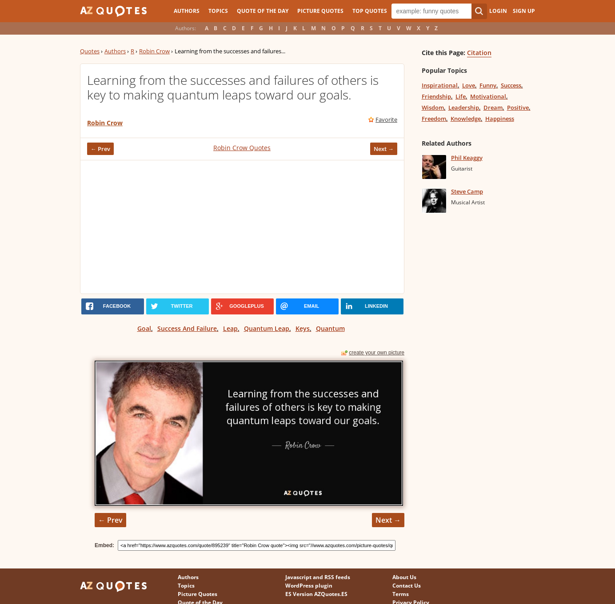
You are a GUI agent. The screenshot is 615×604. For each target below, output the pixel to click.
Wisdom (433, 107)
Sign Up (524, 11)
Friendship (436, 96)
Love (468, 85)
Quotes (90, 51)
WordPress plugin (308, 585)
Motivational (488, 96)
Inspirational (440, 85)
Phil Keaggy (467, 158)
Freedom (434, 119)
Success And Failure (187, 328)
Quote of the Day (262, 11)
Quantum (330, 328)
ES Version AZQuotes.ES (316, 594)
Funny (487, 85)
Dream (493, 107)
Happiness (499, 119)
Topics (218, 11)
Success (511, 85)
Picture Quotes (320, 11)
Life (460, 96)
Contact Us (406, 585)
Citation (479, 52)
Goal (144, 328)
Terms (400, 594)
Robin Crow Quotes (242, 147)
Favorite (386, 119)
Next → (384, 149)
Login (498, 11)
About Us (404, 577)
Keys (303, 328)
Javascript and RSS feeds (317, 577)
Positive (518, 107)
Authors (187, 11)
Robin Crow (154, 51)
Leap (230, 328)
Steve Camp (467, 191)
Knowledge (466, 119)
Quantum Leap (266, 328)
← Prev (100, 149)
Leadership (463, 107)
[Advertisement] (242, 227)
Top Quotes (369, 11)
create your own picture (376, 353)
